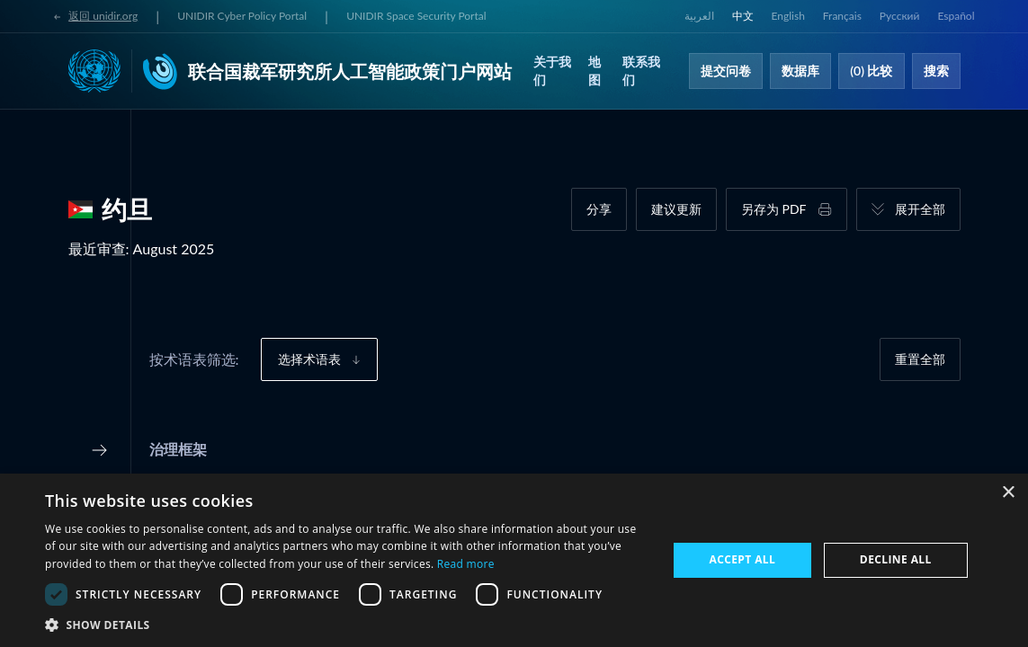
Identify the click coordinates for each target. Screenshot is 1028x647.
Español (955, 15)
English (788, 15)
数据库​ (800, 70)
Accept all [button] (742, 559)
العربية (699, 15)
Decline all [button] (896, 559)
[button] (346, 625)
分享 (599, 209)
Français (842, 15)
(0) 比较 (871, 70)
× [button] (1008, 493)
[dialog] (514, 560)
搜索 (936, 70)
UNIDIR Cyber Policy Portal (242, 15)
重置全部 (920, 359)
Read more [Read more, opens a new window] (466, 564)
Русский (900, 15)
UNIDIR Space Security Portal (416, 15)
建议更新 (676, 209)
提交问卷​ (726, 70)
